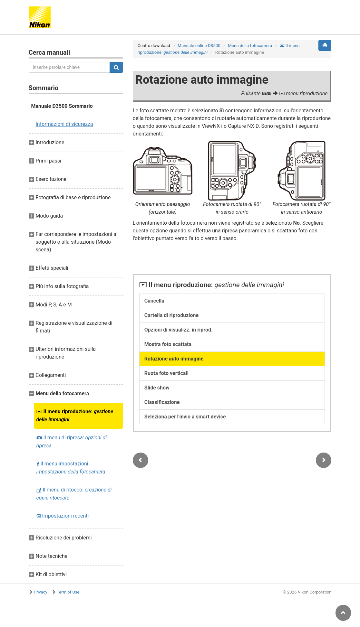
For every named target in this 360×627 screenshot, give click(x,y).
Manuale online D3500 (199, 45)
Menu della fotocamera (250, 45)
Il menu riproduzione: (74, 415)
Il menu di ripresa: (71, 442)
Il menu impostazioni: (70, 468)
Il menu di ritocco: (74, 494)
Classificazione (162, 402)
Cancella (154, 301)
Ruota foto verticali (166, 373)
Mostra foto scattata (167, 344)
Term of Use (68, 592)
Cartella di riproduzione (171, 315)
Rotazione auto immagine (174, 359)
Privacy (40, 592)
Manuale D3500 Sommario (62, 106)
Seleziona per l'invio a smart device (185, 417)
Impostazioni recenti (62, 516)
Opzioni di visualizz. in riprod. (178, 330)
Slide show (157, 388)
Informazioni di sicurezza (64, 124)
